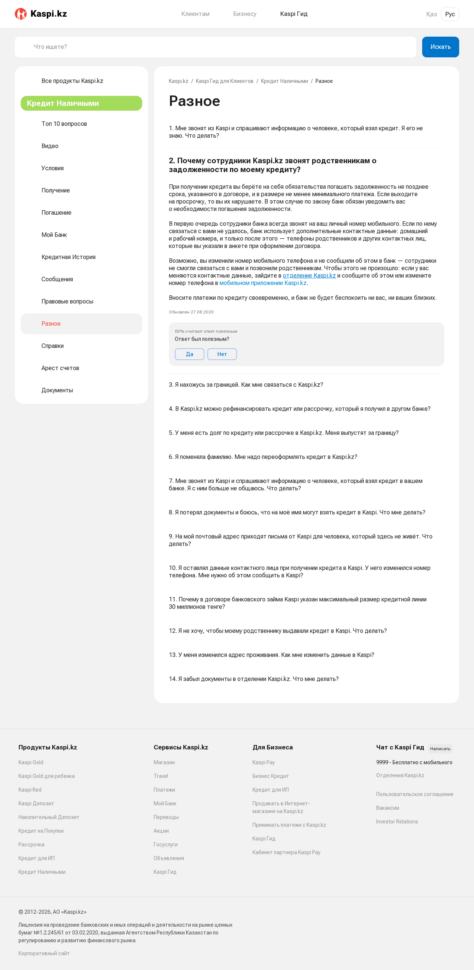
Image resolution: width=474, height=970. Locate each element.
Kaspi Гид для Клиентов (225, 81)
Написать (440, 748)
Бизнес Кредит (271, 776)
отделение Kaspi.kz (309, 275)
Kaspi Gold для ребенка (47, 776)
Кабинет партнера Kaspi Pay (286, 852)
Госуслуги (166, 845)
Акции (161, 831)
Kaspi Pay (264, 762)
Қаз (431, 14)
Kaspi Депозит (36, 803)
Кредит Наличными (284, 81)
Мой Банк (165, 803)
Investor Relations (397, 822)
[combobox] (222, 47)
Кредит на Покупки (41, 831)
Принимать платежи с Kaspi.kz (289, 825)
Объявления (169, 858)
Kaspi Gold (31, 762)
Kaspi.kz (178, 81)
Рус (450, 14)
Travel (161, 776)
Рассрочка (31, 845)
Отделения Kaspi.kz (400, 775)
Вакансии (387, 808)
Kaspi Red (30, 790)
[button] (306, 261)
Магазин (164, 762)
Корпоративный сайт (44, 953)
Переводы (166, 817)
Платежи (164, 790)
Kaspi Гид (165, 872)
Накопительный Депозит (49, 817)
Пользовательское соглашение (415, 794)
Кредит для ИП (37, 858)
